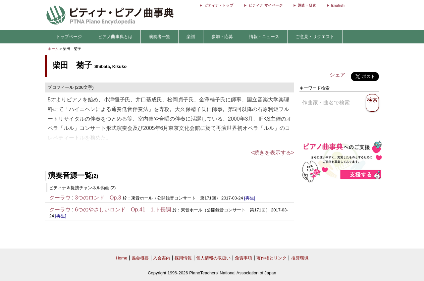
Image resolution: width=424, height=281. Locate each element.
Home (121, 257)
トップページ (69, 36)
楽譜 (190, 36)
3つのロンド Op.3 (98, 197)
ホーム (53, 49)
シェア (337, 75)
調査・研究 (307, 5)
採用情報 (183, 257)
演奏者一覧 (159, 36)
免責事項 (243, 257)
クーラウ (60, 197)
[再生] (249, 198)
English (337, 5)
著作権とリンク (271, 257)
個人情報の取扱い (213, 257)
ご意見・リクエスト (314, 36)
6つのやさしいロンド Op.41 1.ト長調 (123, 209)
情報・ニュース (264, 36)
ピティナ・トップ (218, 5)
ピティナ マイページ (265, 5)
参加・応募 (222, 36)
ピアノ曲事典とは (115, 36)
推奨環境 (299, 257)
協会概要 (140, 257)
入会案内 (161, 257)
